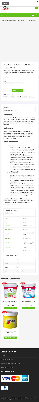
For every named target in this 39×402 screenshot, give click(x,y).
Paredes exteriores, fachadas (27, 97)
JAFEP (11, 164)
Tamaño (6, 77)
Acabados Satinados (14, 20)
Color (5, 81)
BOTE (17, 267)
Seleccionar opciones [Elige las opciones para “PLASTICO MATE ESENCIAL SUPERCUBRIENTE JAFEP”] (10, 308)
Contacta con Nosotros (7, 359)
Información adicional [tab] (10, 110)
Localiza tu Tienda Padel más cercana (10, 363)
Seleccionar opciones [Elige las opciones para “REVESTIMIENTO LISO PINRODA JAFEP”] (10, 337)
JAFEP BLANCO (20, 271)
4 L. (19, 263)
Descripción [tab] (7, 107)
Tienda (6, 20)
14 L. (17, 263)
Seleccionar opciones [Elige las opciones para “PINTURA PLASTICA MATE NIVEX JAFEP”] (28, 308)
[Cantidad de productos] (7, 90)
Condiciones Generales (7, 367)
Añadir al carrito (17, 90)
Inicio (2, 20)
